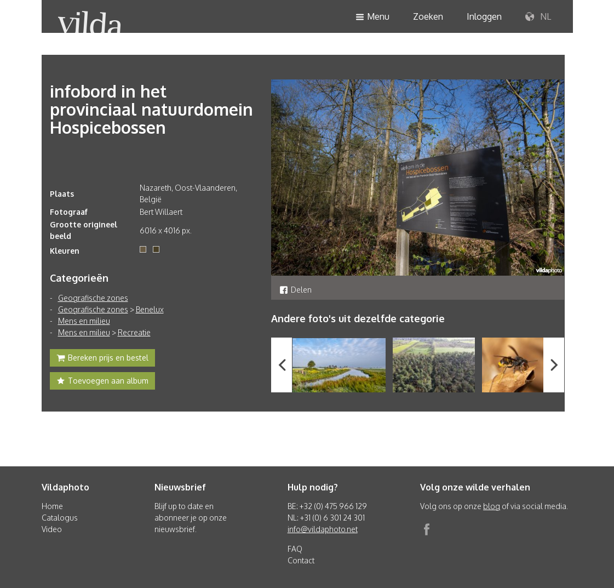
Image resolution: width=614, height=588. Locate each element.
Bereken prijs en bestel (102, 359)
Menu (372, 17)
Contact (301, 560)
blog (491, 506)
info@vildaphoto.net (323, 529)
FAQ (295, 548)
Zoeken (428, 16)
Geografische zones (93, 297)
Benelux (150, 309)
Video (52, 529)
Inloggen (484, 16)
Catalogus (60, 517)
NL (538, 17)
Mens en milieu (84, 321)
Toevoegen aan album (102, 382)
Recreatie (134, 332)
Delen (295, 289)
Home (52, 506)
